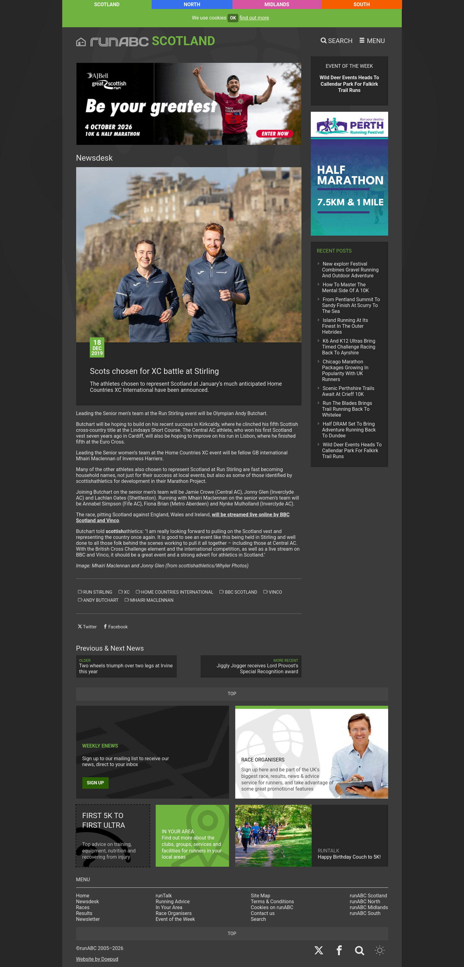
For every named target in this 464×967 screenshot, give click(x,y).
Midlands (276, 4)
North (192, 4)
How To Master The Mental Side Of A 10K (345, 287)
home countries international (175, 592)
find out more (254, 18)
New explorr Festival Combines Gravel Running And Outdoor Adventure (350, 270)
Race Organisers (174, 913)
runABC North (365, 901)
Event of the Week (175, 919)
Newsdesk (87, 901)
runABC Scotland (368, 896)
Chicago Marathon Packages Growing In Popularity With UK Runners (345, 370)
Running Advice (173, 901)
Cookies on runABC (272, 907)
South (361, 4)
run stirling (95, 592)
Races (83, 907)
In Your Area (169, 907)
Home (82, 896)
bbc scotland (238, 592)
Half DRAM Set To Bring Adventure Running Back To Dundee (349, 430)
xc (124, 592)
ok (233, 18)
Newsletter (88, 919)
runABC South (365, 913)
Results (84, 913)
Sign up (95, 783)
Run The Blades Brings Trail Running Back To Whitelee (347, 409)
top (232, 693)
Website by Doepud (97, 959)
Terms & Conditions (272, 901)
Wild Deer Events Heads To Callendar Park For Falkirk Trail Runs (352, 450)
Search (258, 919)
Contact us (263, 913)
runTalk (164, 896)
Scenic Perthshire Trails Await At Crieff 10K (348, 391)
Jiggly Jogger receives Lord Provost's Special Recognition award (251, 666)
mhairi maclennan (149, 600)
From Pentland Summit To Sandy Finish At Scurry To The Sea (351, 305)
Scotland (106, 4)
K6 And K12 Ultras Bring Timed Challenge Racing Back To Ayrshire (348, 347)
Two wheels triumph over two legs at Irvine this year (126, 666)
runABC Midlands (369, 907)
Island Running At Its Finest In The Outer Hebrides (345, 326)
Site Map (260, 896)
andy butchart (98, 600)
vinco (272, 592)
